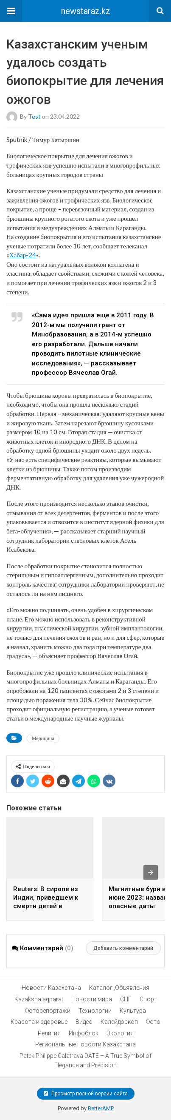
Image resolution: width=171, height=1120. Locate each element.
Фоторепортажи (47, 1010)
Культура (133, 1010)
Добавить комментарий (123, 948)
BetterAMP (101, 1108)
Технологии (95, 1010)
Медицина (43, 738)
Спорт (148, 999)
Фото (153, 1021)
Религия (49, 1033)
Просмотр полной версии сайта (86, 1094)
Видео (84, 1021)
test (34, 116)
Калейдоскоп (119, 1021)
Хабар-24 (22, 255)
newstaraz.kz (85, 11)
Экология (120, 1033)
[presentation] (150, 872)
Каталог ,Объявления (119, 987)
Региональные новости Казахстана (85, 1044)
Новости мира (91, 999)
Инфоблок (83, 1033)
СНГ (126, 999)
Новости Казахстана (51, 987)
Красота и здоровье (39, 1021)
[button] (11, 11)
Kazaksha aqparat (38, 999)
